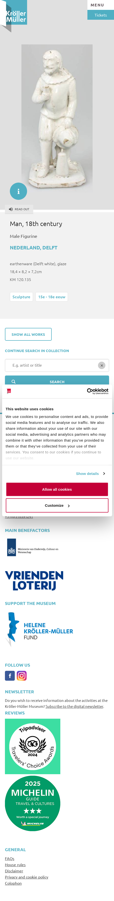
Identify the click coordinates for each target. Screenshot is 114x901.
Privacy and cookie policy (26, 876)
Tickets (101, 14)
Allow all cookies (57, 489)
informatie (16, 189)
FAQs (9, 858)
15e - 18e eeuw (51, 296)
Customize (57, 505)
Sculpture (21, 296)
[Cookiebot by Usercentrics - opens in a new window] (86, 391)
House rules (15, 864)
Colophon (13, 883)
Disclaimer (14, 870)
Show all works (28, 334)
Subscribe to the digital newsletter (74, 706)
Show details (87, 473)
